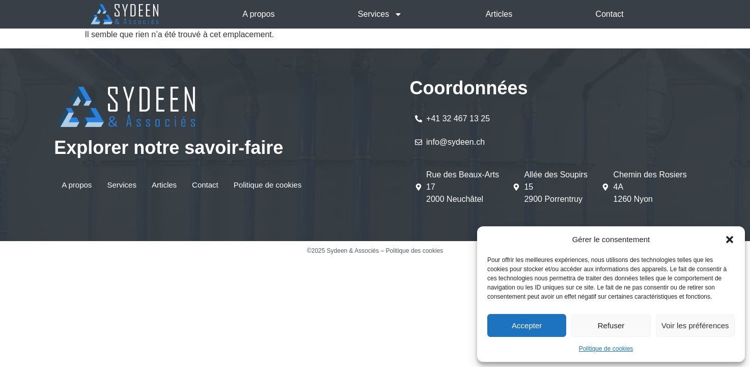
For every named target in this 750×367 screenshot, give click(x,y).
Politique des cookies (414, 250)
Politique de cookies (606, 348)
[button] (730, 239)
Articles (499, 14)
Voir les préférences (695, 325)
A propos (258, 14)
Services (380, 14)
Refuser (611, 325)
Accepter (527, 325)
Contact (610, 14)
